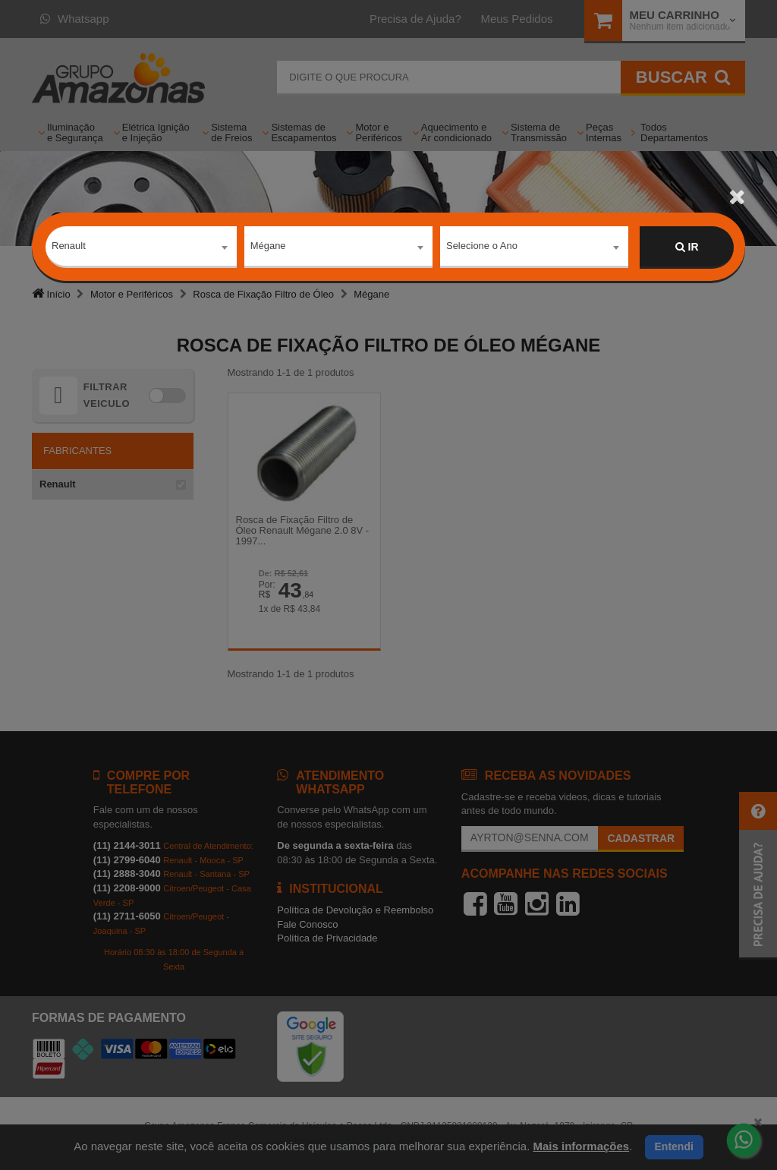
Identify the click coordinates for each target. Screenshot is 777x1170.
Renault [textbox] (69, 246)
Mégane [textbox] (268, 246)
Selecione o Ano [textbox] (481, 246)
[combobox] (141, 247)
